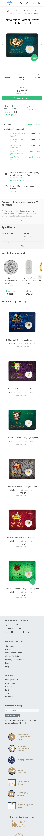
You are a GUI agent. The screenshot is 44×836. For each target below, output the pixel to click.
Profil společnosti (11, 680)
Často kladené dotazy (13, 653)
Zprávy (7, 693)
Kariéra (8, 690)
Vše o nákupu (10, 646)
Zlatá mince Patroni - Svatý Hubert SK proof (22, 589)
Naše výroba (10, 683)
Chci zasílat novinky (12, 716)
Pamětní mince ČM (30, 11)
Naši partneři (10, 686)
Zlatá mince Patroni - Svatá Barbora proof (22, 340)
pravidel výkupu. (10, 114)
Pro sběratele (16, 11)
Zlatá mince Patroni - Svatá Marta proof (22, 538)
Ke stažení (9, 697)
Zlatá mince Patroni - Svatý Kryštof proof (22, 438)
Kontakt (8, 649)
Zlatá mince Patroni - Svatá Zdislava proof (22, 389)
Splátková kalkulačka (18, 180)
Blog (7, 666)
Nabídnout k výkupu (32, 108)
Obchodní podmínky (12, 656)
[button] (5, 44)
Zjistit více (14, 191)
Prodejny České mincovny (15, 659)
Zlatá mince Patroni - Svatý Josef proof (22, 487)
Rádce (7, 663)
